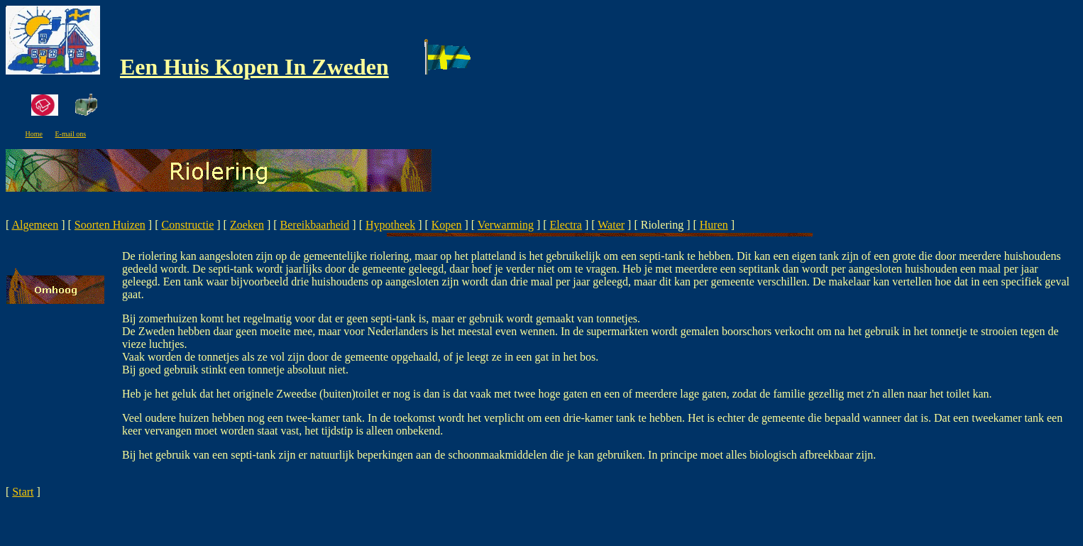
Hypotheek (390, 225)
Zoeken (247, 225)
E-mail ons (70, 134)
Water (611, 225)
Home (34, 134)
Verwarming (506, 225)
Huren (714, 225)
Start (22, 492)
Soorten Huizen (110, 225)
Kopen (446, 225)
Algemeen (34, 225)
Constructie (188, 225)
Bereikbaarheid (315, 225)
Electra (566, 225)
